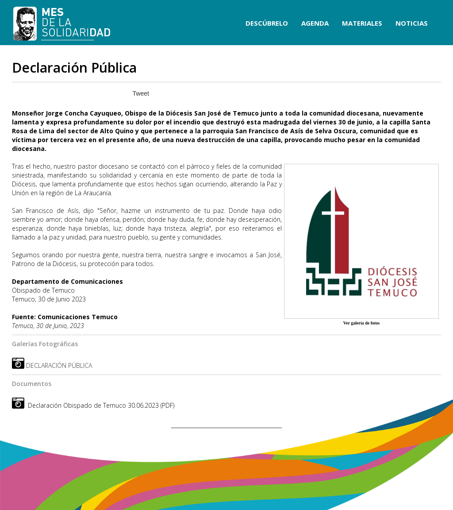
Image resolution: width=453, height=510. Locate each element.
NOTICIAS (411, 23)
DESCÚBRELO (267, 23)
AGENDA (315, 23)
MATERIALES (362, 23)
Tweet (141, 93)
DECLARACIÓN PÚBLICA (59, 365)
